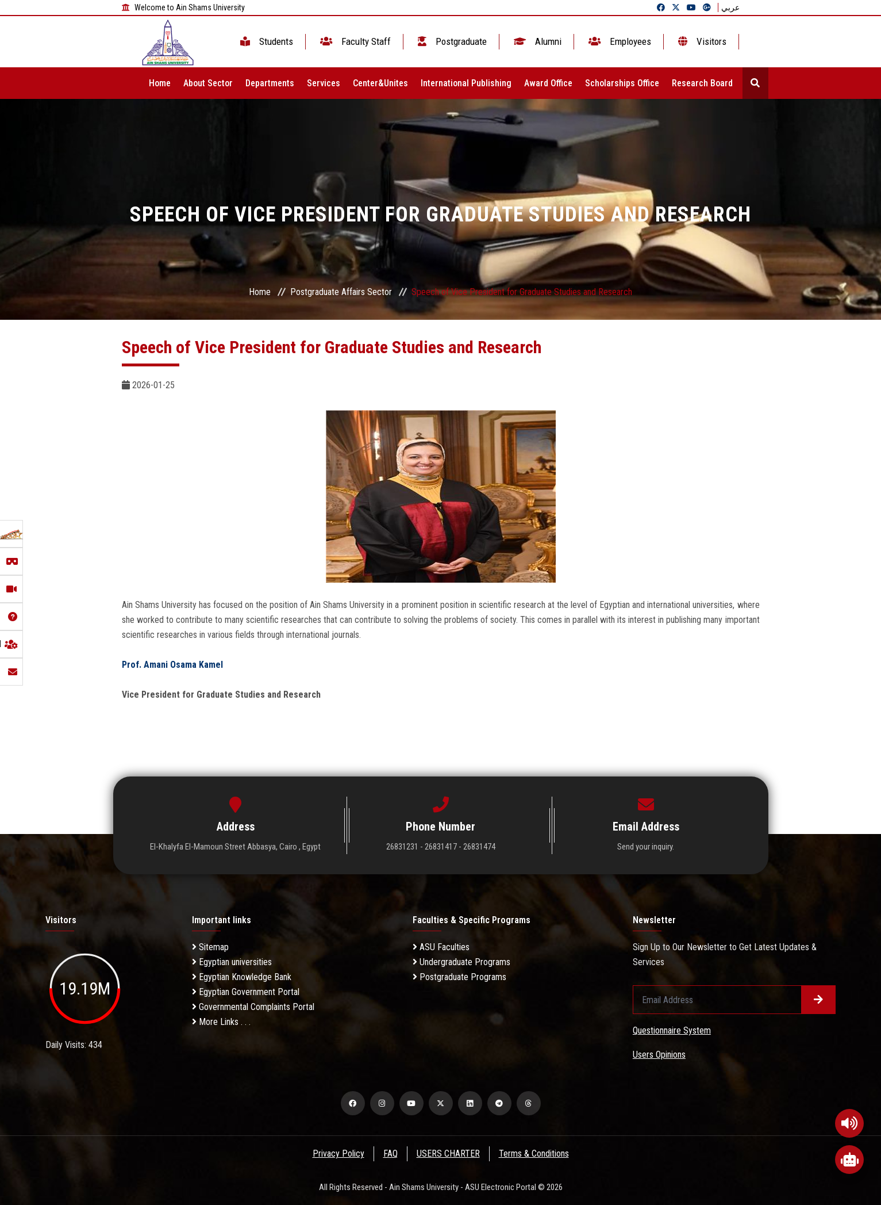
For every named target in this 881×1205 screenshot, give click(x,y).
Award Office (548, 83)
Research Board (702, 83)
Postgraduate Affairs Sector (341, 291)
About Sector (208, 83)
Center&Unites (380, 83)
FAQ (390, 1153)
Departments (269, 83)
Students (265, 41)
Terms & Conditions (534, 1153)
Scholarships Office (622, 83)
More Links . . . (221, 1021)
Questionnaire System (672, 1030)
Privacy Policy (337, 1153)
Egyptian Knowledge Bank (241, 976)
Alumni (536, 41)
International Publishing (466, 83)
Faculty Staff (354, 41)
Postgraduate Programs (459, 976)
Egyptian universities (232, 962)
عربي (730, 7)
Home (160, 83)
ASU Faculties (441, 947)
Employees (618, 41)
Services (323, 83)
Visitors (701, 41)
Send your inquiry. (645, 846)
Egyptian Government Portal (245, 991)
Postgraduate (451, 41)
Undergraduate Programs (461, 962)
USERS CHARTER (448, 1153)
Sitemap (210, 947)
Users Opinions (659, 1054)
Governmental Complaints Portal (253, 1006)
